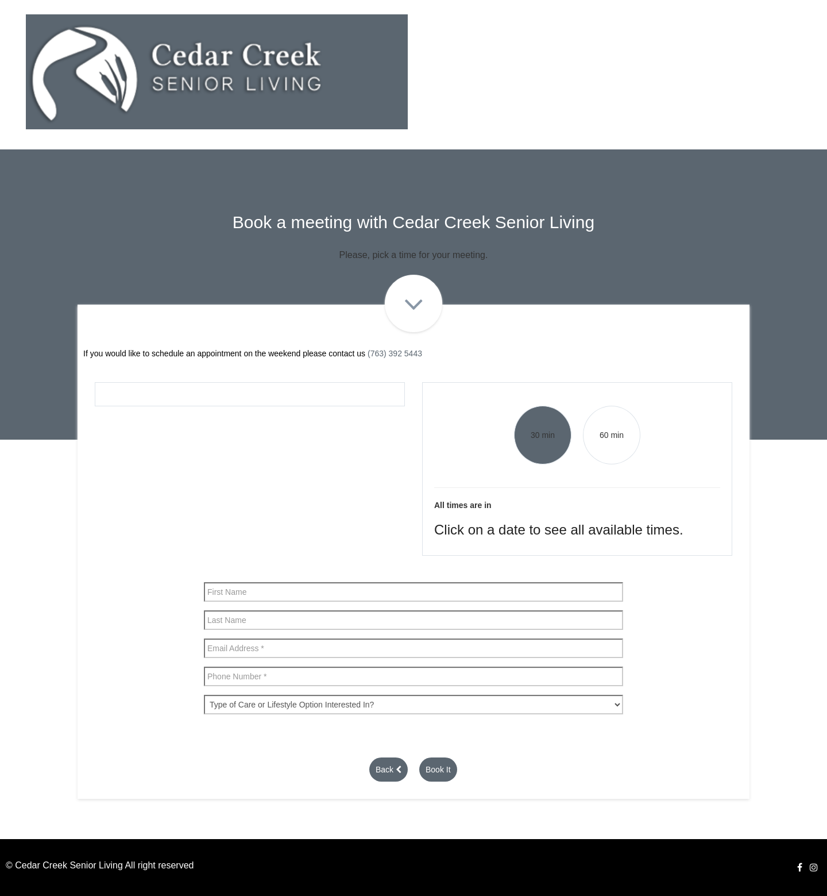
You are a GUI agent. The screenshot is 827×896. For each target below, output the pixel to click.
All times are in (463, 505)
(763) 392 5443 (395, 353)
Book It (438, 769)
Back (388, 769)
